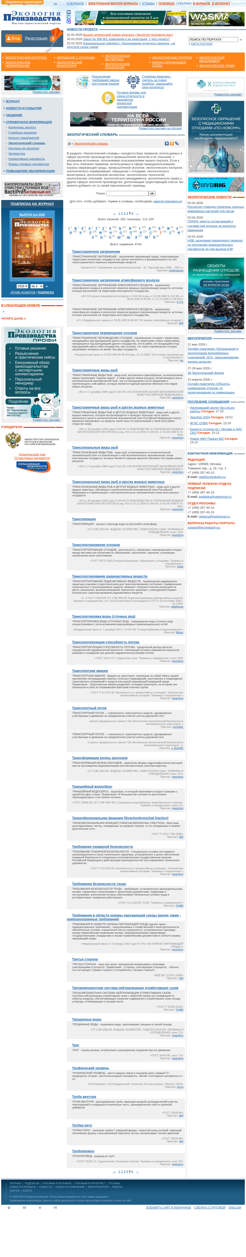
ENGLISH (235, 1207)
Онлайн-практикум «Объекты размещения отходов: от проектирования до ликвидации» (211, 388)
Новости (45, 1186)
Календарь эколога (22, 127)
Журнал (13, 101)
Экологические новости (210, 197)
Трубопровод (83, 1151)
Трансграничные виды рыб (95, 370)
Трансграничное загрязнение (96, 251)
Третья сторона (85, 959)
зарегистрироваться (167, 201)
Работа (117, 1186)
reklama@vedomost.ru (214, 516)
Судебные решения (22, 132)
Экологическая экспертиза (117, 57)
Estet (180, 566)
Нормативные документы (26, 159)
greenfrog (177, 397)
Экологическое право (217, 66)
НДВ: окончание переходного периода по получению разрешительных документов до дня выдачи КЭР (215, 245)
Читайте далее (12, 318)
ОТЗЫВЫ (148, 3)
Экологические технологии (117, 66)
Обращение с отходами (76, 57)
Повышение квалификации (30, 171)
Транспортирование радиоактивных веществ (109, 576)
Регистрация (36, 38)
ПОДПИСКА (32, 1183)
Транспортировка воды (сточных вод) (103, 616)
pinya (180, 1086)
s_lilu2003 (177, 748)
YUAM (179, 905)
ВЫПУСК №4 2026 (32, 214)
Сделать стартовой (209, 1207)
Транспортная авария (90, 671)
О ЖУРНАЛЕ (75, 3)
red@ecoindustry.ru (212, 477)
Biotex (179, 632)
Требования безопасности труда (99, 884)
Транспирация (84, 519)
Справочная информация (29, 122)
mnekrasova (176, 270)
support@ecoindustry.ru (204, 527)
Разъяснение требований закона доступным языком (105, 80)
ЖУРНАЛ (15, 1183)
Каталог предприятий (23, 138)
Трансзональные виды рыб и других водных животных (118, 482)
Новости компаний (70, 1186)
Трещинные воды (86, 1019)
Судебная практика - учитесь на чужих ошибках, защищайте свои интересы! (157, 82)
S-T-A (180, 301)
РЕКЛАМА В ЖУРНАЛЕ (57, 1183)
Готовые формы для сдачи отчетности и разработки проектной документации (131, 100)
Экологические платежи (172, 57)
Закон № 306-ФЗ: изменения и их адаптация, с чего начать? (126, 39)
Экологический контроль (26, 57)
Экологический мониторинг (69, 64)
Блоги (27, 1190)
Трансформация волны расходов (99, 758)
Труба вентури (84, 1097)
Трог (75, 1045)
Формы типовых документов (28, 164)
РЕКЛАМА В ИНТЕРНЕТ (90, 1183)
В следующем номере (20, 305)
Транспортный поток (89, 708)
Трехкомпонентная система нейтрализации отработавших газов (125, 988)
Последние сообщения (208, 401)
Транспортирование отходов (96, 545)
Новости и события (24, 108)
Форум (14, 1190)
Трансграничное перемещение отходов (104, 333)
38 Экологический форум (206, 373)
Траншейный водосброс (92, 786)
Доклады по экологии (23, 148)
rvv (181, 360)
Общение (14, 115)
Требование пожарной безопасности (102, 846)
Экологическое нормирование (18, 64)
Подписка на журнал (32, 204)
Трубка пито (82, 1125)
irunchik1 (178, 726)
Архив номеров (23, 292)
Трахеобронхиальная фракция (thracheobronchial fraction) (120, 818)
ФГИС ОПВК (199, 423)
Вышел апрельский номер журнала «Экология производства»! (128, 35)
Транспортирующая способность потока (105, 642)
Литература (16, 153)
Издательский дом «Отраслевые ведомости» (53, 1196)
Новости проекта (82, 29)
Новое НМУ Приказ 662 (207, 438)
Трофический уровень (90, 1068)
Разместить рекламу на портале (160, 128)
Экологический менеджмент (212, 59)
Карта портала (201, 43)
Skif (181, 323)
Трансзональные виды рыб (95, 447)
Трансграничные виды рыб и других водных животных (118, 407)
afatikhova (177, 606)
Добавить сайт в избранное (168, 1207)
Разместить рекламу (46, 92)
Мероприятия (200, 338)
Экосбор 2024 (200, 417)
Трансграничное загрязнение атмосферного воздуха (115, 280)
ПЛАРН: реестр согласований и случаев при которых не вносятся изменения (212, 226)
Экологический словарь (26, 143)
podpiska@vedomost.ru (215, 496)
